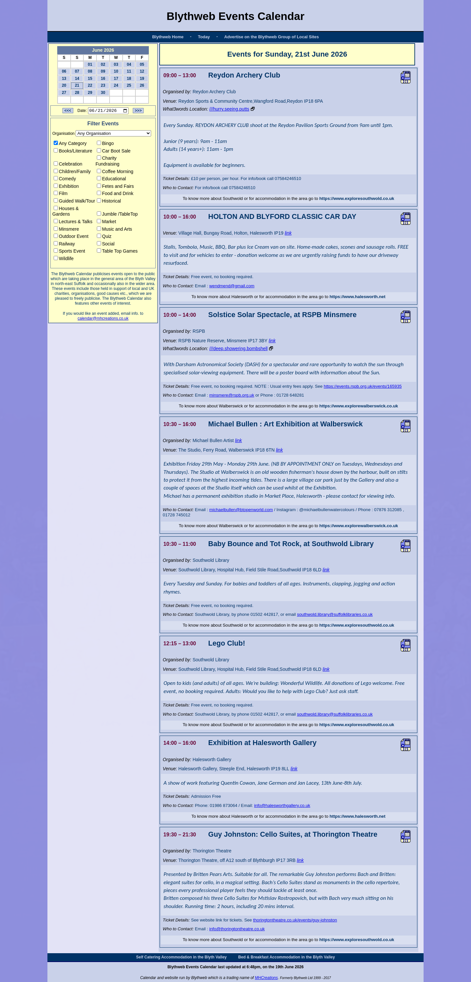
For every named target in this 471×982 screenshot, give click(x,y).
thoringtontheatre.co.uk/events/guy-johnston (295, 920)
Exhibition (66, 187)
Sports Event (69, 252)
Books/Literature (73, 151)
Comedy (65, 179)
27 (64, 92)
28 (77, 92)
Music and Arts (114, 229)
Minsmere (66, 229)
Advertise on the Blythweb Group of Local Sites (271, 36)
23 (103, 85)
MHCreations (266, 977)
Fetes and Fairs (115, 187)
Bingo (105, 144)
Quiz (104, 237)
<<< (67, 111)
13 (64, 78)
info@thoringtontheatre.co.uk (237, 928)
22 (90, 85)
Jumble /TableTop (117, 215)
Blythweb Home (167, 36)
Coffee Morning (115, 172)
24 (116, 85)
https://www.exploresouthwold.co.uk (356, 198)
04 (129, 64)
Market (106, 222)
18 (129, 78)
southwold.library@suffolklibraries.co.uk (335, 614)
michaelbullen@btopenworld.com (241, 509)
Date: (82, 111)
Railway (64, 244)
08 (90, 71)
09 (103, 71)
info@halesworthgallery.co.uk (282, 805)
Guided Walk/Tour (74, 202)
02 (103, 64)
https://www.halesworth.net (357, 296)
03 (116, 64)
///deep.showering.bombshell (238, 348)
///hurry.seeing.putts (229, 109)
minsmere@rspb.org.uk (231, 395)
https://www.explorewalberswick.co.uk (358, 405)
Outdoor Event (71, 237)
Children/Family (72, 172)
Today (204, 36)
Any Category (70, 144)
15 (90, 78)
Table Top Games (117, 252)
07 (77, 71)
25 (129, 85)
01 (90, 64)
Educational (111, 179)
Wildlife (64, 259)
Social (105, 244)
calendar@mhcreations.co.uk (103, 319)
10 (116, 71)
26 (142, 85)
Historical (109, 202)
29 (90, 92)
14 (77, 78)
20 (64, 85)
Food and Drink (115, 194)
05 (142, 64)
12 (142, 71)
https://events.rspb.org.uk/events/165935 (363, 386)
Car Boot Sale (114, 151)
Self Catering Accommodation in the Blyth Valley (181, 957)
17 (116, 78)
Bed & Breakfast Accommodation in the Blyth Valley (286, 957)
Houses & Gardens (65, 212)
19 (142, 78)
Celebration (68, 165)
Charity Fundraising (107, 162)
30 (103, 92)
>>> (138, 111)
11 (129, 71)
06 (64, 71)
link (288, 233)
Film (60, 194)
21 (77, 85)
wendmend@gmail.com (231, 285)
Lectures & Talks (73, 222)
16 (103, 78)
